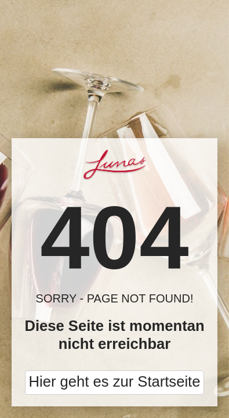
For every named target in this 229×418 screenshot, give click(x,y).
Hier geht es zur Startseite (115, 381)
